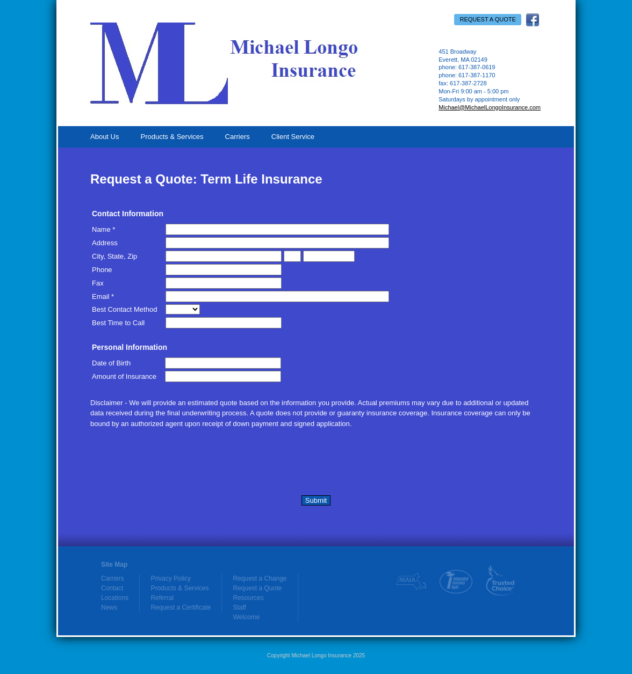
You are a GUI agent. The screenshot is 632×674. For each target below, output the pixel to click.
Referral (162, 598)
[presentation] (172, 464)
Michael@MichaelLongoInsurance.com (490, 107)
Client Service (292, 137)
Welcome (246, 617)
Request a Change (259, 578)
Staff (239, 607)
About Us (104, 137)
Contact (112, 588)
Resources (248, 598)
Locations (114, 598)
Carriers (237, 137)
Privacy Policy (170, 578)
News (109, 607)
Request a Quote (487, 19)
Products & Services (171, 137)
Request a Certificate (180, 607)
